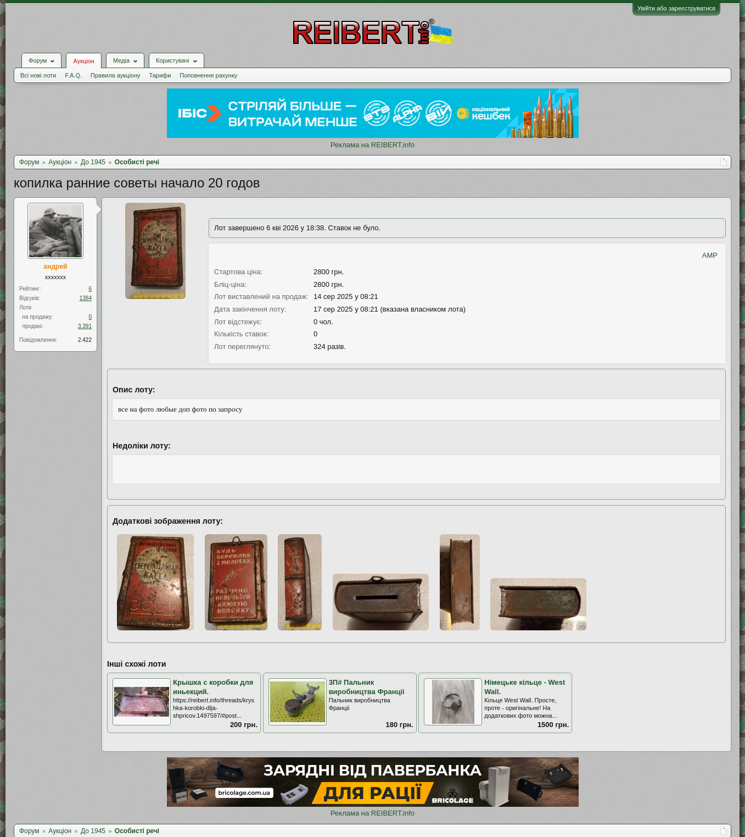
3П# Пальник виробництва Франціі (367, 687)
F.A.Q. (73, 75)
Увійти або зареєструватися (676, 8)
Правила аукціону (115, 75)
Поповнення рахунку (208, 75)
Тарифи (160, 75)
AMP (710, 255)
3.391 (85, 326)
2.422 (85, 340)
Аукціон (83, 61)
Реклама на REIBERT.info (372, 145)
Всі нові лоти (38, 75)
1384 (86, 298)
